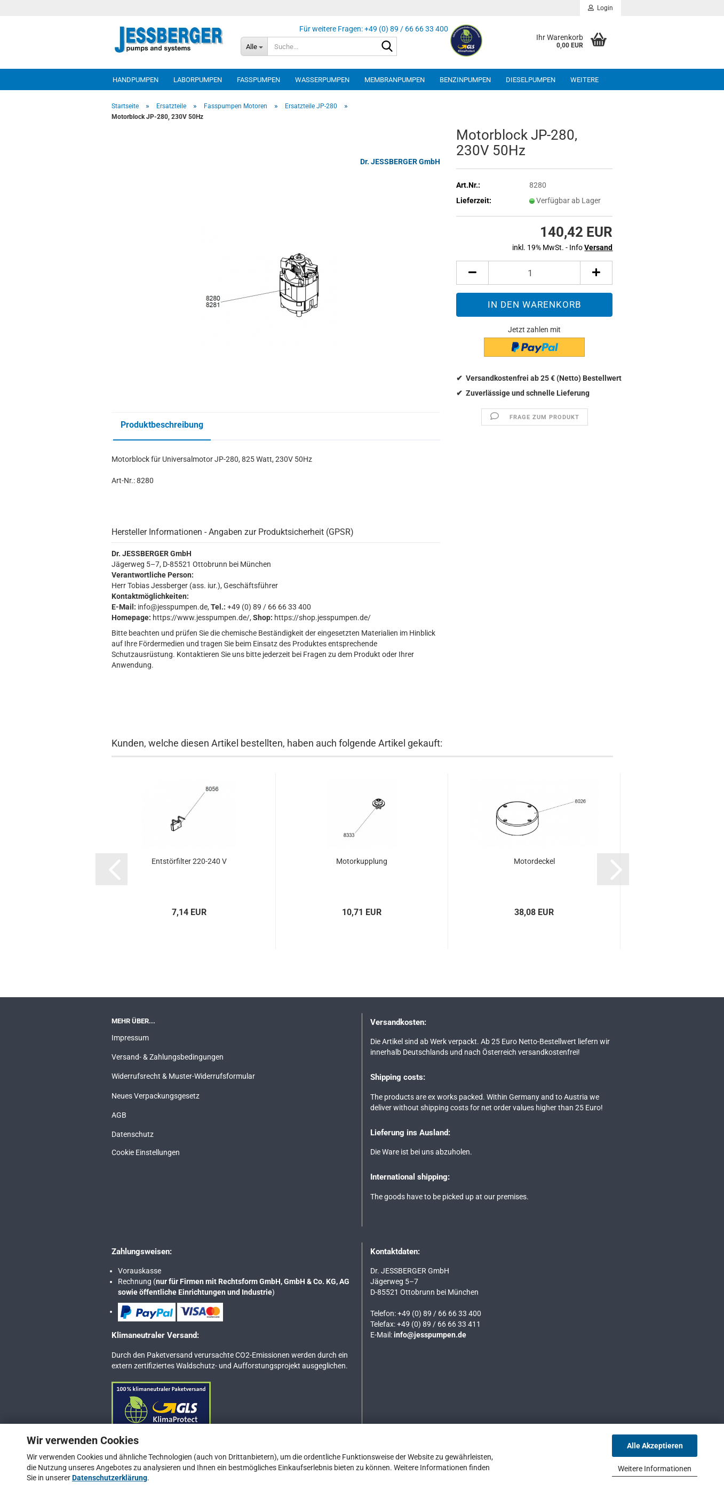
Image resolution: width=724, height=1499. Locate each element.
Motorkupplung (361, 861)
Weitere (584, 80)
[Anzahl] (534, 273)
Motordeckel (534, 861)
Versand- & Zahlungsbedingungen (168, 1057)
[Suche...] (254, 46)
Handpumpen (135, 80)
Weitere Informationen (654, 1468)
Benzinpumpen (465, 80)
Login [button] (600, 8)
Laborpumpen (197, 80)
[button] (472, 273)
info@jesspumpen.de (430, 1334)
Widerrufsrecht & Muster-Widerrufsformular (183, 1076)
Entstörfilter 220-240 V (189, 861)
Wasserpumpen (322, 80)
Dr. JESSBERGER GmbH (400, 161)
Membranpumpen (394, 80)
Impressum (130, 1037)
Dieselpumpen (530, 80)
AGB (119, 1115)
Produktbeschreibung (162, 425)
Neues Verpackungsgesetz (156, 1096)
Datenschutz (133, 1134)
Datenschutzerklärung (109, 1477)
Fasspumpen (258, 80)
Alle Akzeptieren (655, 1445)
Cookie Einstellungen (146, 1152)
